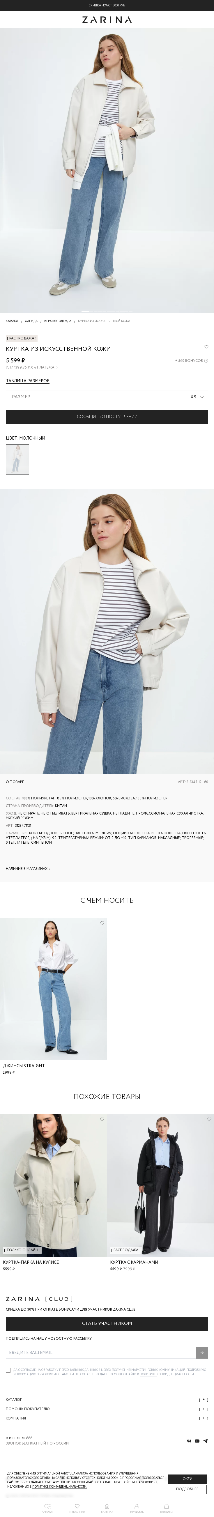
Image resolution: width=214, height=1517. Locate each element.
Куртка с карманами (134, 1262)
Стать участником (107, 1323)
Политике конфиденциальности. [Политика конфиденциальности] (59, 1487)
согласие (28, 1370)
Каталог (107, 1399)
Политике (148, 1374)
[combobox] (107, 397)
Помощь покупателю (107, 1409)
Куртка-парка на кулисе (31, 1262)
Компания (107, 1418)
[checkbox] (8, 1370)
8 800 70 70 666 (19, 1438)
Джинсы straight (24, 1066)
